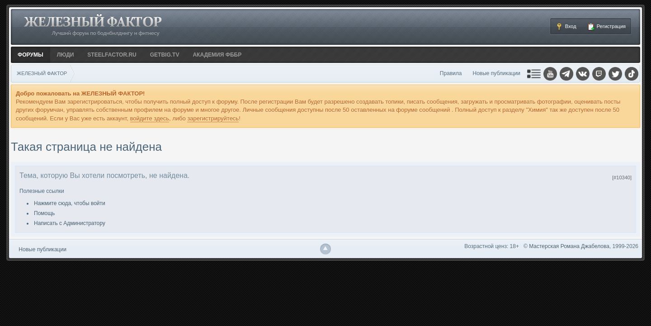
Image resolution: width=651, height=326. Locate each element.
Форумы (30, 55)
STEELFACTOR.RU (111, 55)
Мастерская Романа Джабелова (569, 246)
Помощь (44, 213)
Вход (566, 26)
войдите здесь (150, 118)
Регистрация (606, 26)
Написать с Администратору (69, 223)
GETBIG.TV (164, 55)
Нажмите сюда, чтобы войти (69, 203)
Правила (451, 73)
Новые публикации (497, 73)
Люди (65, 55)
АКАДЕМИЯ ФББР (217, 55)
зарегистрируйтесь (213, 118)
